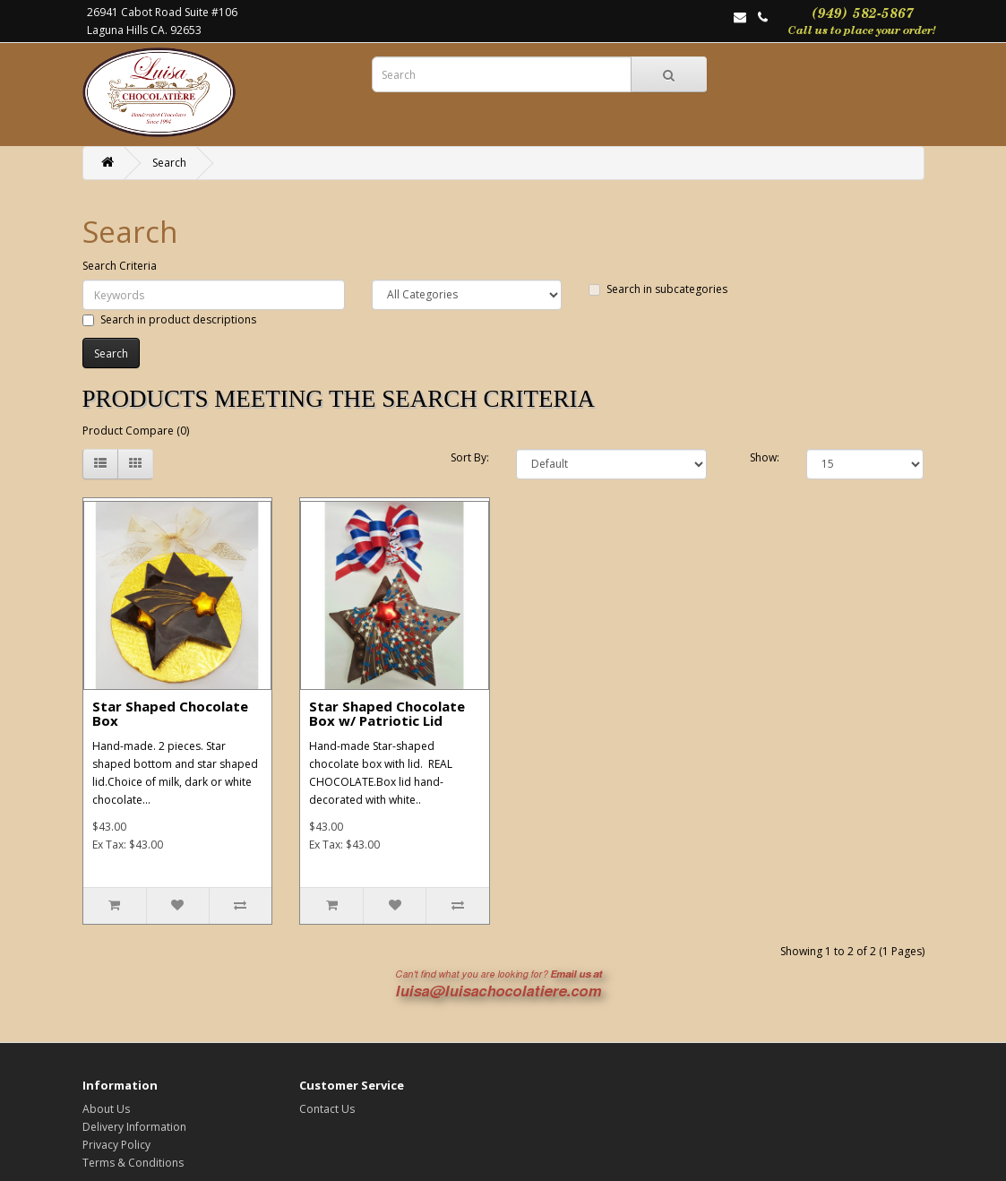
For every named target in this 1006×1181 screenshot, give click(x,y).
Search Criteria (119, 265)
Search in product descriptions (169, 319)
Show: (764, 457)
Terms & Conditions (133, 1162)
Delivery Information (134, 1126)
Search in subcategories (658, 289)
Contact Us (327, 1108)
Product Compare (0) (135, 430)
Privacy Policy (116, 1144)
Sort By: (470, 457)
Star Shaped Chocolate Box (170, 713)
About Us (106, 1108)
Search (169, 162)
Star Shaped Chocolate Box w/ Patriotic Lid (387, 713)
